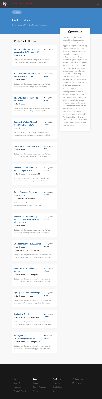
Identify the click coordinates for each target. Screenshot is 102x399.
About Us (17, 387)
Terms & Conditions (21, 391)
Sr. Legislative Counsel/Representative (24, 336)
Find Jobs (56, 383)
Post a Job (37, 383)
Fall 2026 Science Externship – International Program (27, 74)
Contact (17, 383)
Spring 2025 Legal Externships (27, 293)
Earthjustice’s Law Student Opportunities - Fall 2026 (25, 123)
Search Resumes (39, 387)
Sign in (35, 391)
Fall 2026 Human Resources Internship (26, 99)
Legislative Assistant (23, 314)
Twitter (78, 383)
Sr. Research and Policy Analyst (27, 244)
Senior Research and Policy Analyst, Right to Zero (25, 169)
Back (17, 12)
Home (16, 379)
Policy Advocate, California (25, 192)
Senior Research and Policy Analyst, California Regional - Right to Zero (26, 219)
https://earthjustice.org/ (39, 25)
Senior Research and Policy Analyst (25, 269)
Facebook (79, 379)
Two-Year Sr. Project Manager (27, 146)
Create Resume (58, 387)
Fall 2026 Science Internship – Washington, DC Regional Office (28, 50)
